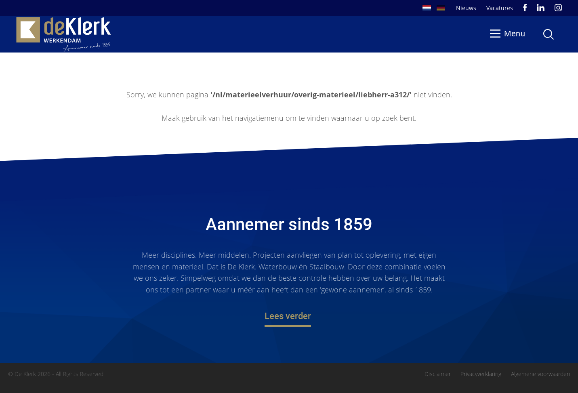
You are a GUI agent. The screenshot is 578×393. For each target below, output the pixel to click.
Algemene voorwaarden (540, 374)
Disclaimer (438, 374)
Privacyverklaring (480, 374)
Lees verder (288, 316)
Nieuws (466, 8)
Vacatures (499, 8)
